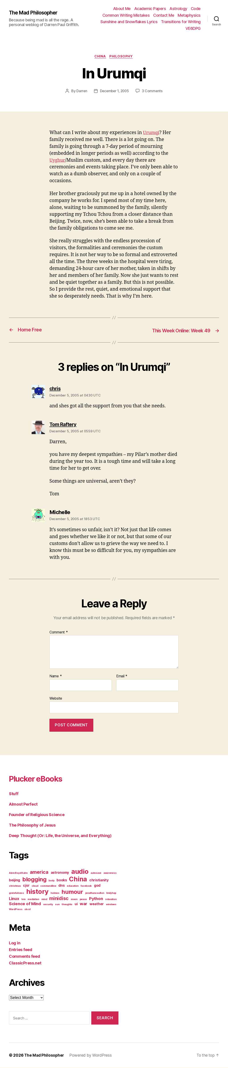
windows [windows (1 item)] (111, 904)
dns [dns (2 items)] (61, 886)
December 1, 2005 (114, 91)
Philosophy (122, 57)
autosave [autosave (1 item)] (96, 873)
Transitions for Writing (181, 21)
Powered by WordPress (91, 1055)
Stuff (13, 794)
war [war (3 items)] (83, 904)
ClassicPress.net (25, 963)
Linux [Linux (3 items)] (14, 898)
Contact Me (163, 15)
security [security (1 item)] (48, 904)
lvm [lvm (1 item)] (23, 899)
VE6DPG (193, 28)
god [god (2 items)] (97, 886)
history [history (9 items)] (37, 892)
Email (121, 676)
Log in (14, 943)
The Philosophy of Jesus (32, 825)
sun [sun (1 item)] (57, 904)
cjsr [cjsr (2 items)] (26, 886)
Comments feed (24, 956)
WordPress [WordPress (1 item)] (15, 909)
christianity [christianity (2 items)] (99, 880)
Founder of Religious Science (36, 815)
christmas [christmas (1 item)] (15, 886)
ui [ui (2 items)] (76, 904)
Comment (58, 633)
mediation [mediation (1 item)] (33, 899)
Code (196, 8)
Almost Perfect (23, 804)
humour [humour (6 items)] (72, 891)
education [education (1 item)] (73, 886)
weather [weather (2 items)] (97, 904)
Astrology (178, 8)
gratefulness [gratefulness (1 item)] (16, 893)
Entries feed (20, 950)
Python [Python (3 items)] (96, 898)
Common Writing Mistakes (126, 15)
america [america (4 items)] (39, 872)
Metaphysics (189, 15)
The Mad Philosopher (34, 12)
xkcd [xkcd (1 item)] (27, 909)
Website (55, 698)
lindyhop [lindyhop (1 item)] (111, 893)
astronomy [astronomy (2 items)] (60, 873)
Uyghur (57, 161)
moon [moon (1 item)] (74, 899)
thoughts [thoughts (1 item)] (67, 904)
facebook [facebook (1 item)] (86, 886)
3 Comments (152, 91)
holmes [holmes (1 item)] (55, 893)
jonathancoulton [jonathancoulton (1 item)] (94, 893)
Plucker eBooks (40, 778)
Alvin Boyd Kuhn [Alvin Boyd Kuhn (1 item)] (18, 873)
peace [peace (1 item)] (83, 899)
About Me (122, 8)
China (100, 57)
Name (55, 676)
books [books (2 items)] (62, 880)
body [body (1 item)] (51, 880)
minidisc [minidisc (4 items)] (59, 898)
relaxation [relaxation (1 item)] (110, 899)
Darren (80, 91)
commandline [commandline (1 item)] (48, 886)
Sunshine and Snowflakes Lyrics (128, 21)
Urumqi (151, 133)
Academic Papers (150, 8)
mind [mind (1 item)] (44, 899)
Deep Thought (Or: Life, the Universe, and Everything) (60, 835)
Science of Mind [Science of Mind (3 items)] (25, 904)
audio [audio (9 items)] (80, 872)
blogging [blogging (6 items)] (34, 879)
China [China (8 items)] (78, 879)
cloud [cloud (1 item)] (35, 886)
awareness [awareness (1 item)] (110, 873)
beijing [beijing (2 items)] (14, 880)
